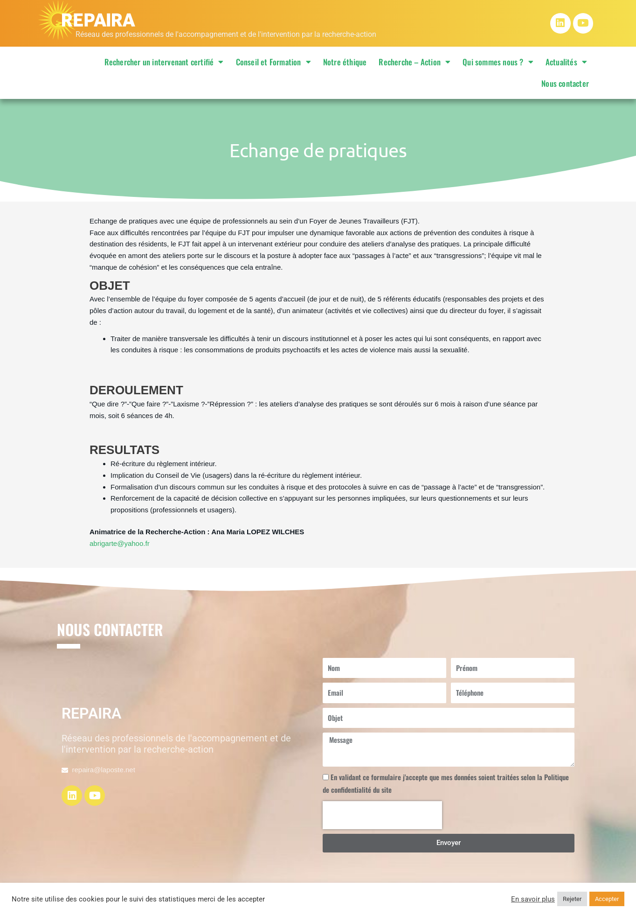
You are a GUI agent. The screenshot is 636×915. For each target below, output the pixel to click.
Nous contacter (565, 83)
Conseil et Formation (273, 61)
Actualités (566, 61)
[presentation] (382, 815)
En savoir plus (533, 899)
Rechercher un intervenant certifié (164, 61)
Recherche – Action (414, 61)
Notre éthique (345, 62)
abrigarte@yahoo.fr (120, 543)
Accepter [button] (607, 898)
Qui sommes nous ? (498, 61)
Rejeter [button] (572, 898)
